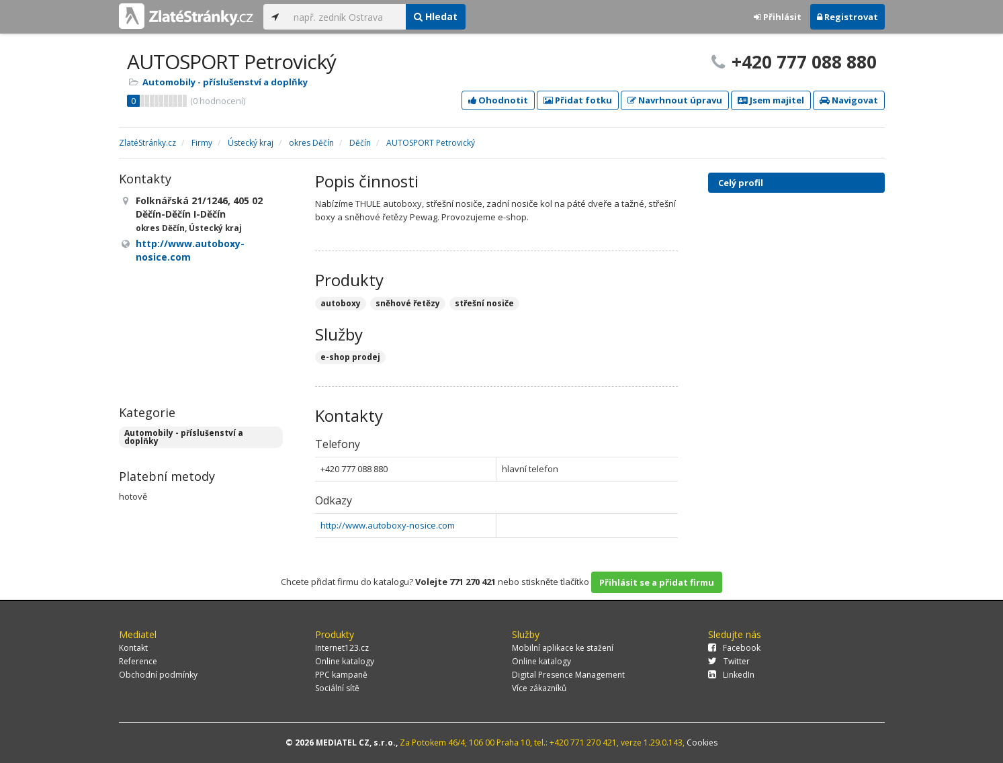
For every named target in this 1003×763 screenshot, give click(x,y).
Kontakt (133, 648)
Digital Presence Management (568, 674)
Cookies (702, 742)
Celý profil (740, 183)
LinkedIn (731, 674)
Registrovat (847, 17)
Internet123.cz (342, 648)
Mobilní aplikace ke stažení (562, 648)
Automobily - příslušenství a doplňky (225, 82)
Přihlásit (777, 17)
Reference (138, 661)
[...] (346, 17)
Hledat (435, 16)
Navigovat (849, 100)
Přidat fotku (577, 100)
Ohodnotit (498, 100)
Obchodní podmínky (158, 674)
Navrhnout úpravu (674, 100)
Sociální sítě (337, 688)
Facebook (734, 648)
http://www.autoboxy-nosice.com (387, 525)
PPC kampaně (341, 674)
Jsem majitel (771, 100)
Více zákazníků (539, 688)
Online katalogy (344, 661)
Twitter (729, 661)
